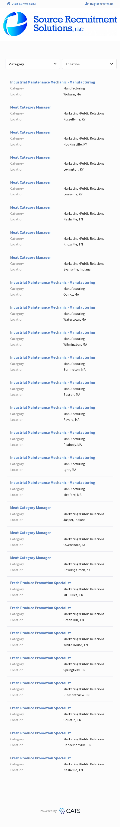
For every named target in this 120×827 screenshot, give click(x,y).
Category (33, 64)
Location (89, 64)
